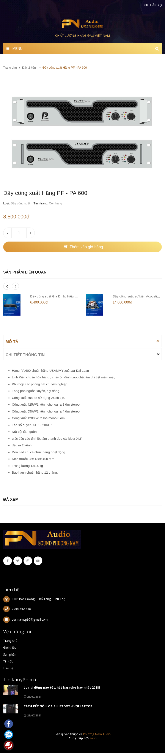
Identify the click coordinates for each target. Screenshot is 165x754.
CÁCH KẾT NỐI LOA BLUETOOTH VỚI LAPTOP (58, 706)
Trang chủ (10, 641)
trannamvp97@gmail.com (30, 619)
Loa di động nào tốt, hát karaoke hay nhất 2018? (62, 687)
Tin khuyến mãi (20, 680)
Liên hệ (11, 589)
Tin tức (8, 661)
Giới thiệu (9, 647)
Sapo (93, 738)
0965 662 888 (21, 609)
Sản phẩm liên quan (25, 272)
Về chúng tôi (17, 632)
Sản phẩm (10, 654)
